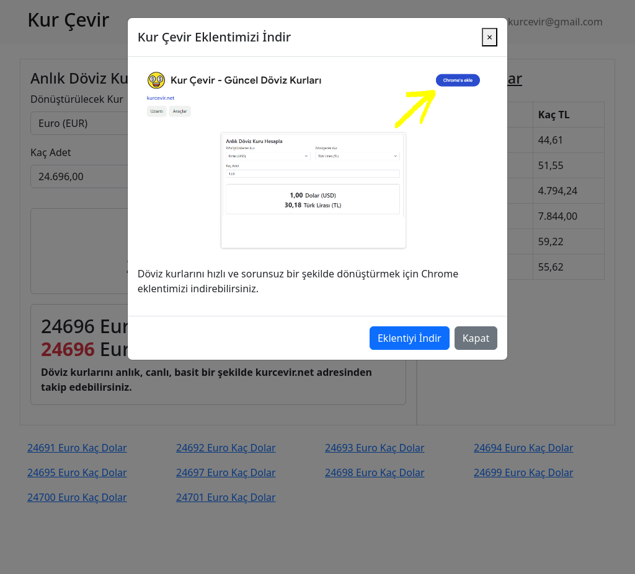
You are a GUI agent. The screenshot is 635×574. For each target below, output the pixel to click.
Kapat (476, 326)
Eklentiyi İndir (410, 326)
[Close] (489, 25)
